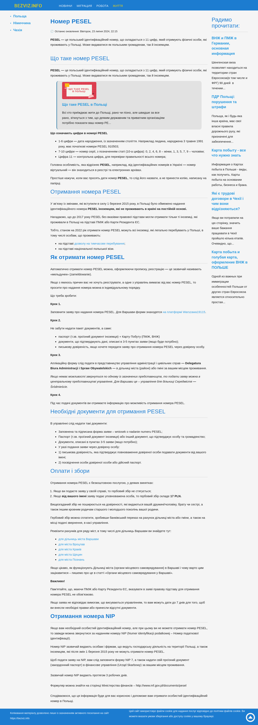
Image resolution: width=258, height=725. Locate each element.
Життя (118, 6)
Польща (19, 16)
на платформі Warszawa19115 (184, 312)
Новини (65, 6)
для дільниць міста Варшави (78, 539)
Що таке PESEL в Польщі (84, 105)
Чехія (17, 30)
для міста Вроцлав (71, 544)
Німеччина (22, 23)
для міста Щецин (70, 554)
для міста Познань (71, 559)
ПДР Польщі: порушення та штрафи (224, 102)
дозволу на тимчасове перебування (99, 243)
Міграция (84, 6)
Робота (102, 6)
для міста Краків (69, 549)
